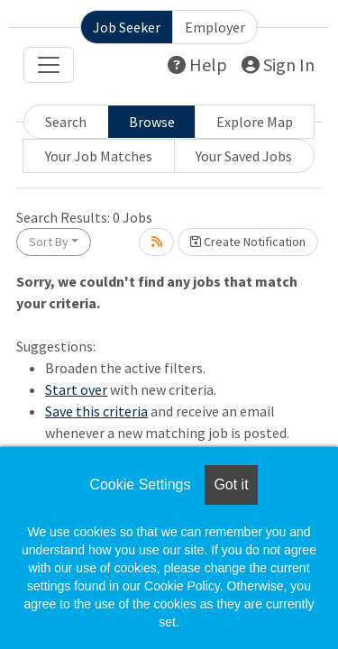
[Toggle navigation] (48, 65)
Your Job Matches (98, 156)
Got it (231, 484)
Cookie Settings (139, 484)
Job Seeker (126, 27)
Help (197, 64)
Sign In (278, 64)
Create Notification (248, 241)
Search (66, 122)
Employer (215, 27)
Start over (76, 389)
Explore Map (254, 122)
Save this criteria (96, 411)
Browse (152, 122)
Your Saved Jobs (244, 156)
